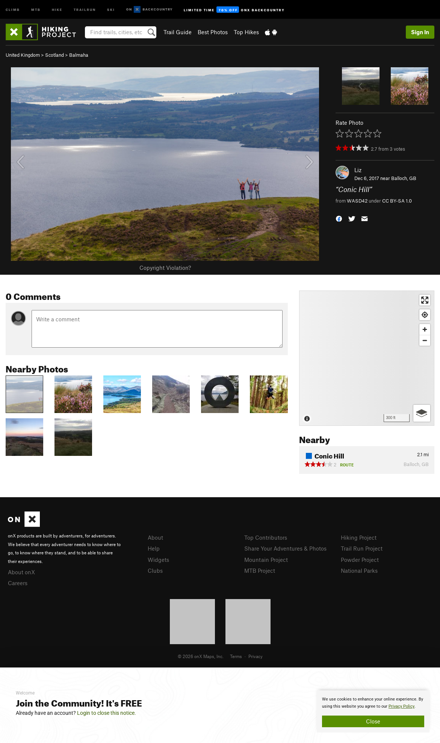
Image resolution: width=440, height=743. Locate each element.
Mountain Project (266, 559)
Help (154, 548)
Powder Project (360, 559)
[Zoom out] (424, 340)
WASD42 (357, 201)
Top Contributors (265, 537)
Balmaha (78, 55)
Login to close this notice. (106, 713)
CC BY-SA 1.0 (397, 201)
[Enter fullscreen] (424, 300)
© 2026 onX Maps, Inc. (201, 656)
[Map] (366, 358)
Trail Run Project (362, 548)
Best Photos (213, 32)
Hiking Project (358, 537)
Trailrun (85, 9)
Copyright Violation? (165, 267)
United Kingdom (23, 55)
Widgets (158, 559)
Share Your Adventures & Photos (285, 548)
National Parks (359, 570)
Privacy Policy (401, 706)
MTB (36, 9)
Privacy (255, 656)
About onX (21, 572)
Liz (357, 169)
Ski (111, 9)
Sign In (420, 32)
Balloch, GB (403, 178)
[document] (373, 711)
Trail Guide (177, 32)
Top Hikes (246, 32)
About (155, 537)
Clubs (155, 570)
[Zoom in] (424, 329)
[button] (339, 217)
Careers (17, 583)
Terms (236, 656)
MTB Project (259, 570)
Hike (57, 9)
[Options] (421, 413)
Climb (13, 9)
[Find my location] (424, 314)
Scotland (54, 55)
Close (373, 721)
